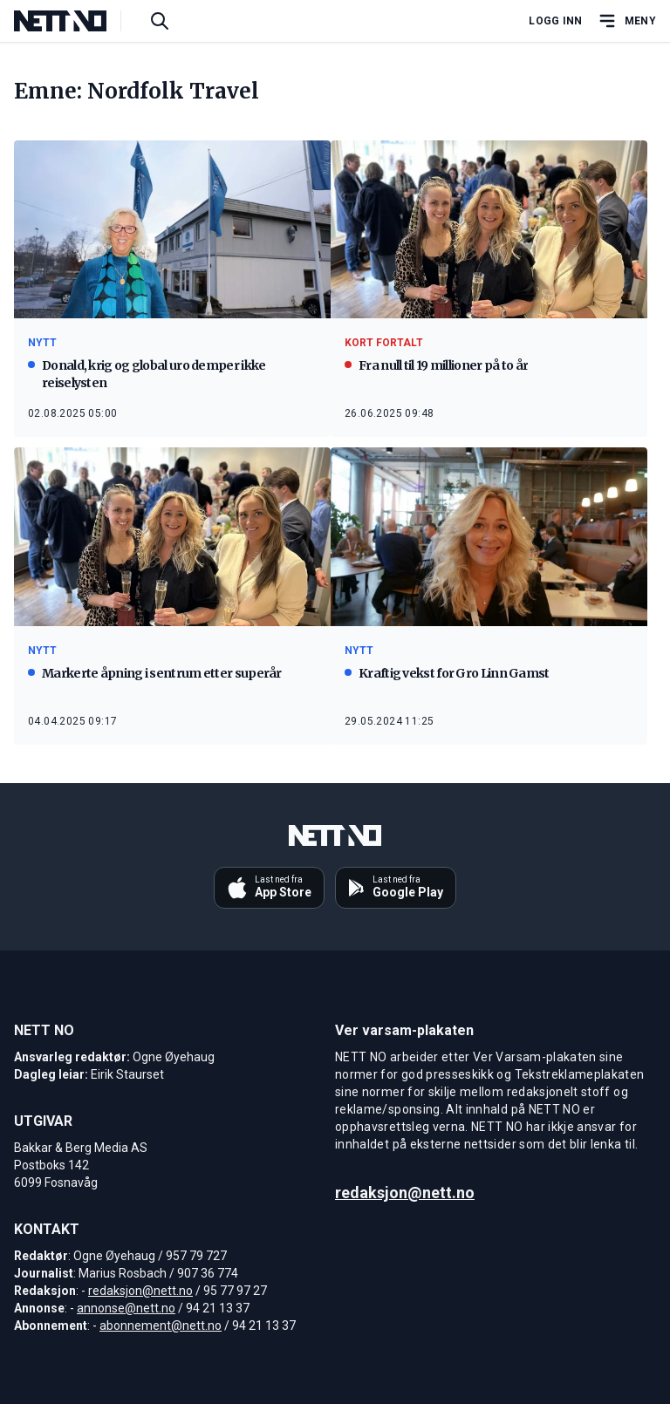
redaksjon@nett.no (140, 1291)
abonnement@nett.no (160, 1325)
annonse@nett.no (126, 1308)
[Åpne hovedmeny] (626, 20)
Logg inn (555, 21)
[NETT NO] (74, 20)
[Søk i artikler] (159, 20)
